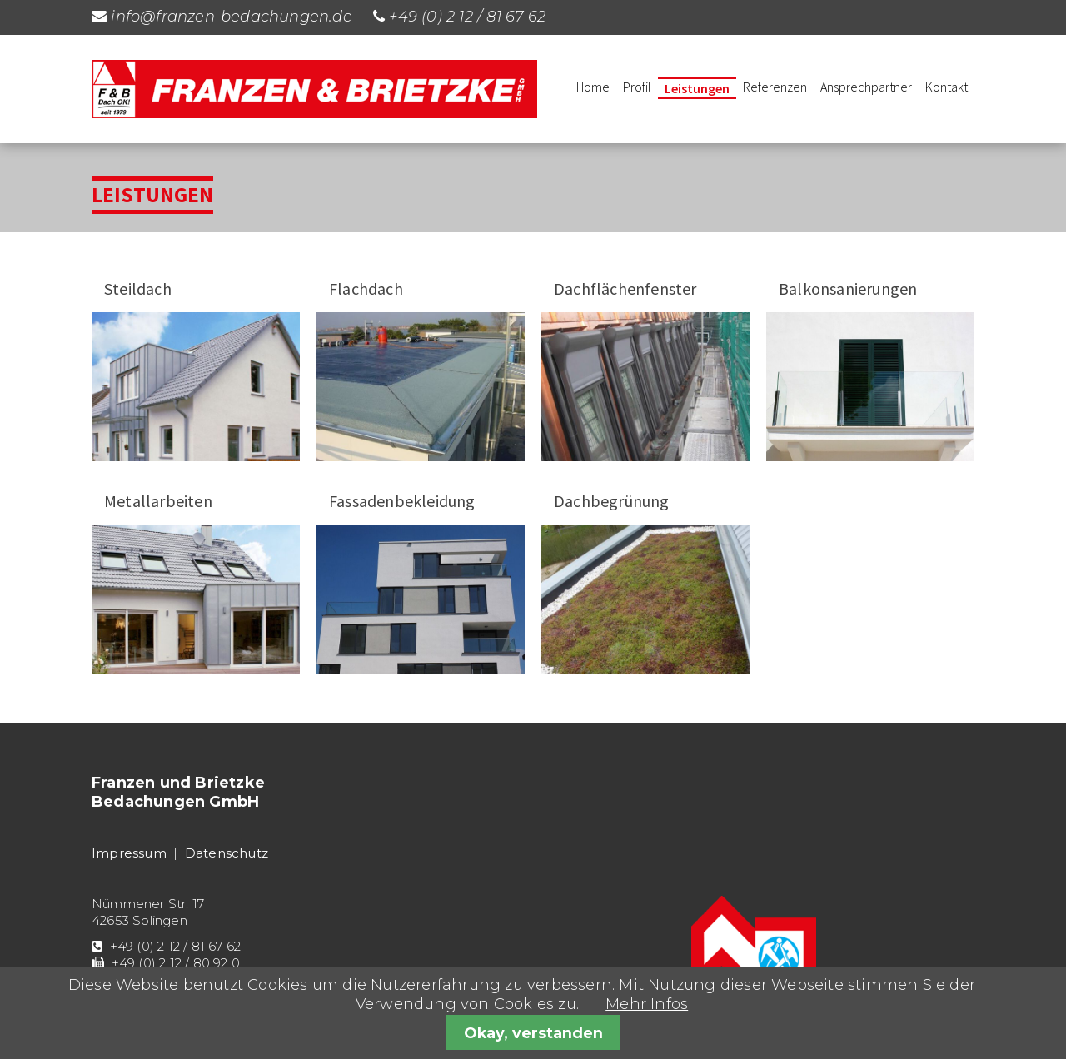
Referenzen (775, 86)
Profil (637, 86)
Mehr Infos (646, 1004)
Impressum (129, 853)
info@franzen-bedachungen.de (231, 16)
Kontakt (946, 86)
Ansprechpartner (866, 86)
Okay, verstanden (533, 1033)
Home (593, 86)
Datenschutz (226, 853)
